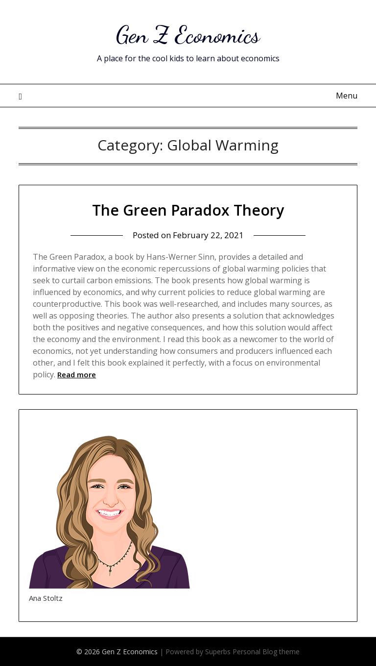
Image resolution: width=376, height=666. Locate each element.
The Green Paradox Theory (188, 210)
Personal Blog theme (266, 651)
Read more (76, 374)
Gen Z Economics (188, 35)
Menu (346, 95)
